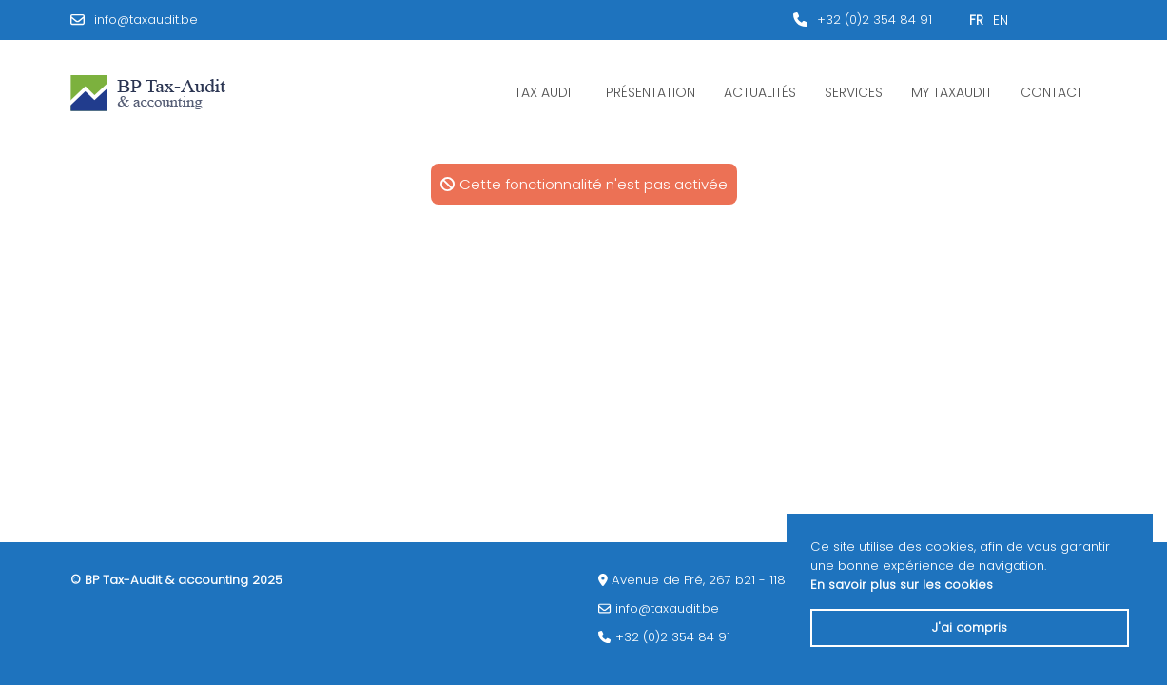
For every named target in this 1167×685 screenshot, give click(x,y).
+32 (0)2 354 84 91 (874, 19)
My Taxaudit (951, 92)
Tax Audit (546, 92)
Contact (1052, 92)
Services (854, 92)
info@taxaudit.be (146, 19)
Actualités (760, 92)
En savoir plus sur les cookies (901, 585)
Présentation (650, 92)
